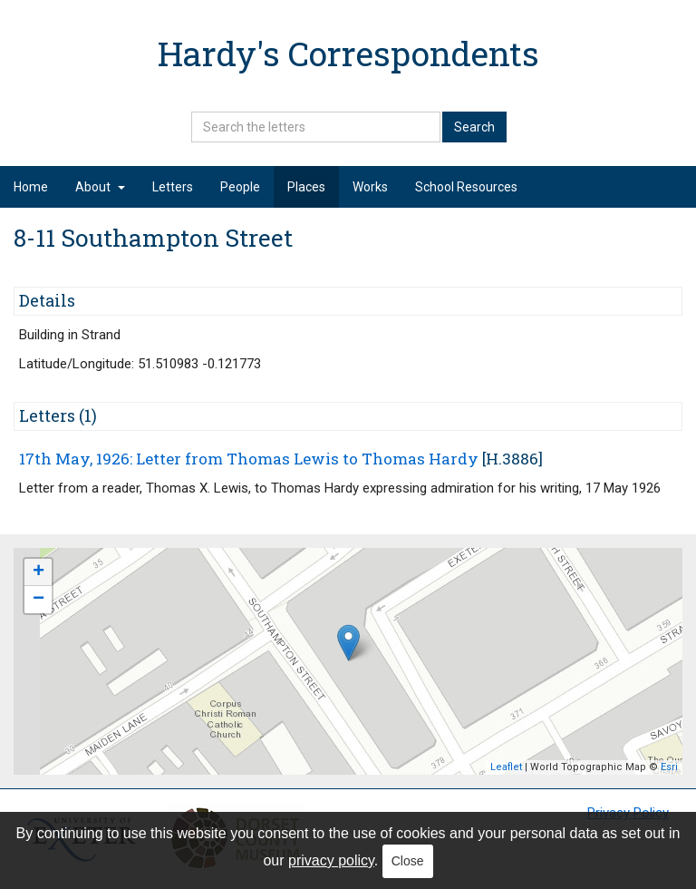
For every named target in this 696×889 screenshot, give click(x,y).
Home (31, 187)
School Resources (466, 187)
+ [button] (38, 572)
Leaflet (506, 767)
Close (408, 861)
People (240, 187)
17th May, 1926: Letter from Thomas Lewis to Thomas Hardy (248, 458)
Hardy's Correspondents (348, 53)
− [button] (38, 599)
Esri (669, 767)
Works (370, 187)
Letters (172, 187)
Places (306, 187)
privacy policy (331, 860)
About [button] (100, 187)
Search (474, 127)
